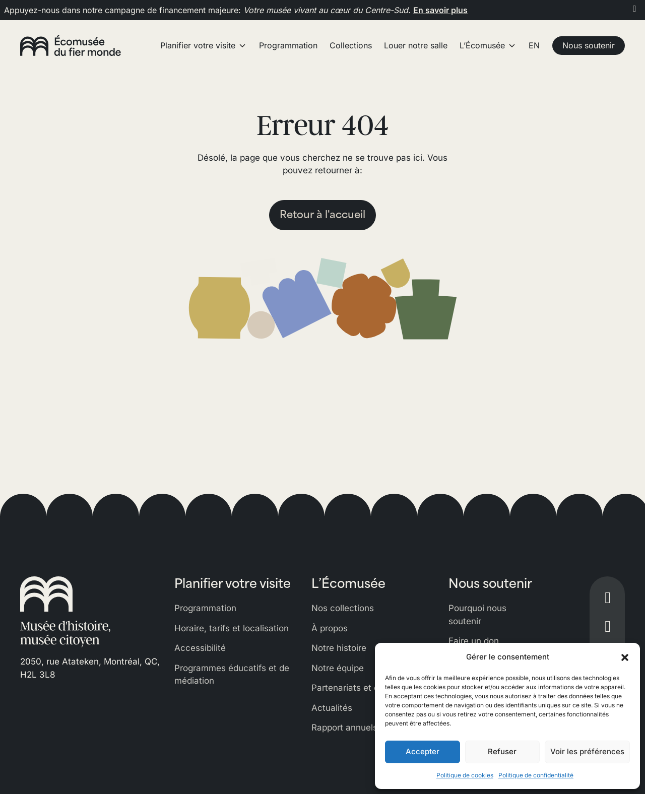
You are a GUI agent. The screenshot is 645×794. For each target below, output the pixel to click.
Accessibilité (200, 648)
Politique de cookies (464, 775)
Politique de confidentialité (535, 775)
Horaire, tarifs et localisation (231, 628)
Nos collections (342, 608)
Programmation (205, 608)
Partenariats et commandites (370, 688)
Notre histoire (338, 648)
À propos (329, 628)
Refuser (502, 751)
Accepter (422, 751)
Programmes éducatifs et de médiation (231, 674)
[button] (625, 657)
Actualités (331, 708)
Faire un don (473, 641)
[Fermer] (634, 9)
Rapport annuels (344, 727)
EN (534, 45)
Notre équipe (337, 668)
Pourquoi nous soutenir (477, 614)
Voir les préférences (587, 751)
